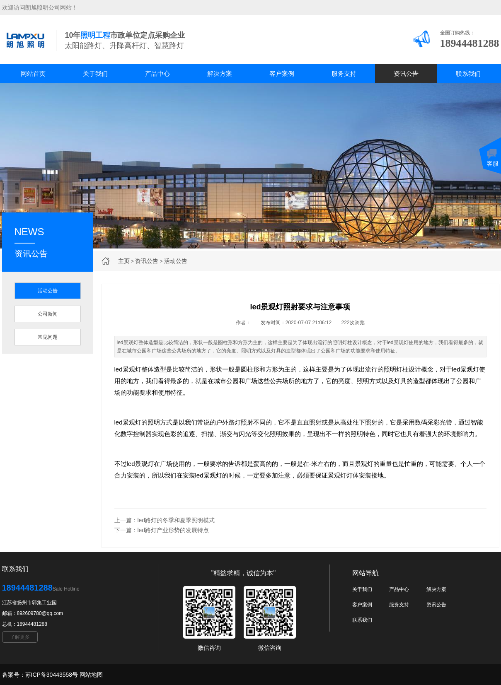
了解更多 (20, 637)
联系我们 (468, 73)
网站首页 (33, 73)
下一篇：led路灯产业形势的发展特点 (161, 530)
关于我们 (95, 73)
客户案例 (281, 73)
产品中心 (157, 73)
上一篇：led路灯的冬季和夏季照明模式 (164, 520)
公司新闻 (48, 314)
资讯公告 (406, 73)
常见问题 (48, 337)
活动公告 (175, 261)
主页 (124, 261)
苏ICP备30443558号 (51, 674)
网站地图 (91, 674)
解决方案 (219, 73)
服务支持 (344, 73)
